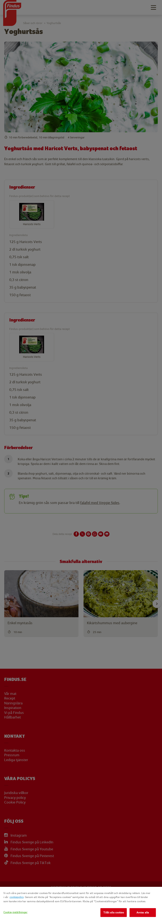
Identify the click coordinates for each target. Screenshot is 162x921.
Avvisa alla (142, 912)
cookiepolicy (16, 897)
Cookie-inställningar (15, 912)
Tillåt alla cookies (113, 912)
